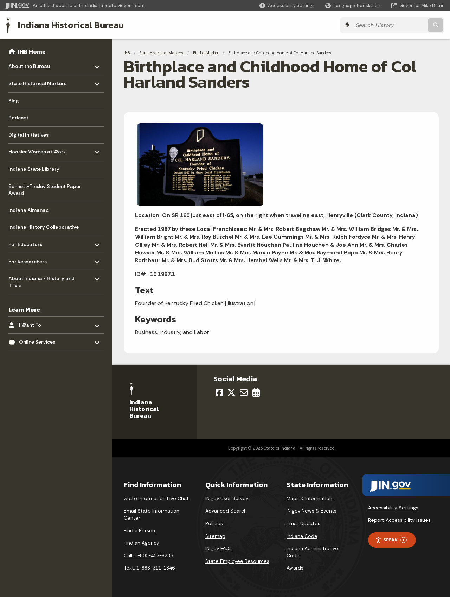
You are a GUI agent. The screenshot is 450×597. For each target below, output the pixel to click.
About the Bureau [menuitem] (29, 64)
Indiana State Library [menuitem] (33, 169)
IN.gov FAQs (218, 548)
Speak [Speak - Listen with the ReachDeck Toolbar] (391, 539)
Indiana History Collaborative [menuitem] (43, 227)
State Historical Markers (161, 52)
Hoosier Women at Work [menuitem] (37, 150)
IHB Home (32, 51)
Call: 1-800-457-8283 (148, 555)
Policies (214, 523)
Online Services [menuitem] (39, 340)
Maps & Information (309, 498)
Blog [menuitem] (13, 101)
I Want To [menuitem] (39, 323)
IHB (127, 52)
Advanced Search (226, 511)
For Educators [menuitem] (29, 242)
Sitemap (215, 536)
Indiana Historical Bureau (71, 25)
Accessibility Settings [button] (393, 507)
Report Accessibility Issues (399, 520)
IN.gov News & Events (311, 511)
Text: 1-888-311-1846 (149, 568)
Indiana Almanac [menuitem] (28, 210)
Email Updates (303, 523)
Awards (295, 568)
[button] (287, 5)
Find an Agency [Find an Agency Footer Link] (141, 543)
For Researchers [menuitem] (29, 259)
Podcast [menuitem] (18, 117)
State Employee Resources (237, 561)
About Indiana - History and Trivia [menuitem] (41, 280)
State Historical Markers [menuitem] (37, 82)
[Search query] (391, 25)
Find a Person (139, 530)
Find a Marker (205, 52)
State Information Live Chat (156, 498)
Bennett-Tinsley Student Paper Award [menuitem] (44, 189)
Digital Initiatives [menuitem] (28, 135)
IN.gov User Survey (227, 498)
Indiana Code (302, 536)
